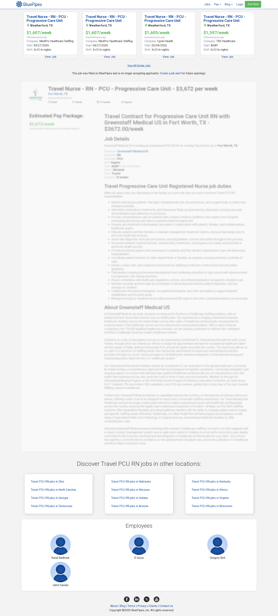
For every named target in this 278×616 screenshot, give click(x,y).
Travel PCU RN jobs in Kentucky (211, 481)
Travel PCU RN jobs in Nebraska (131, 481)
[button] (217, 4)
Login (239, 4)
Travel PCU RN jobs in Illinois (210, 489)
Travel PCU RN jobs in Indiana (129, 498)
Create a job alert (170, 73)
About (114, 606)
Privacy (142, 606)
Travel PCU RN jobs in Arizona (129, 506)
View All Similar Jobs (139, 65)
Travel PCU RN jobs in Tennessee (51, 506)
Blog (122, 606)
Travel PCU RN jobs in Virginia (210, 498)
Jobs (207, 4)
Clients (153, 606)
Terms (131, 606)
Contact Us (166, 606)
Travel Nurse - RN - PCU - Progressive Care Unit (47, 19)
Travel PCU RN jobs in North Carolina (53, 489)
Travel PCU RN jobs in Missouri (130, 489)
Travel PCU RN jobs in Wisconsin (212, 506)
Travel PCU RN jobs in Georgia (49, 498)
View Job (50, 56)
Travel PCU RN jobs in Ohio (47, 481)
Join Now (253, 4)
